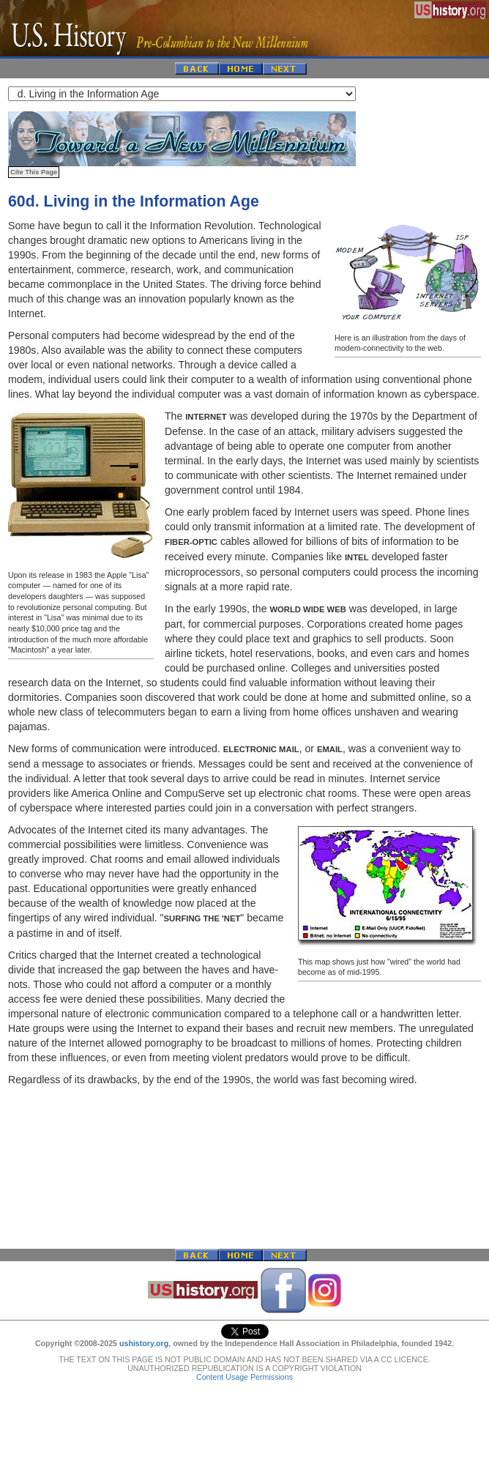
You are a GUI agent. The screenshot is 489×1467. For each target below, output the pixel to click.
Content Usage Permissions (244, 1377)
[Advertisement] (244, 1167)
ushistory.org (143, 1343)
